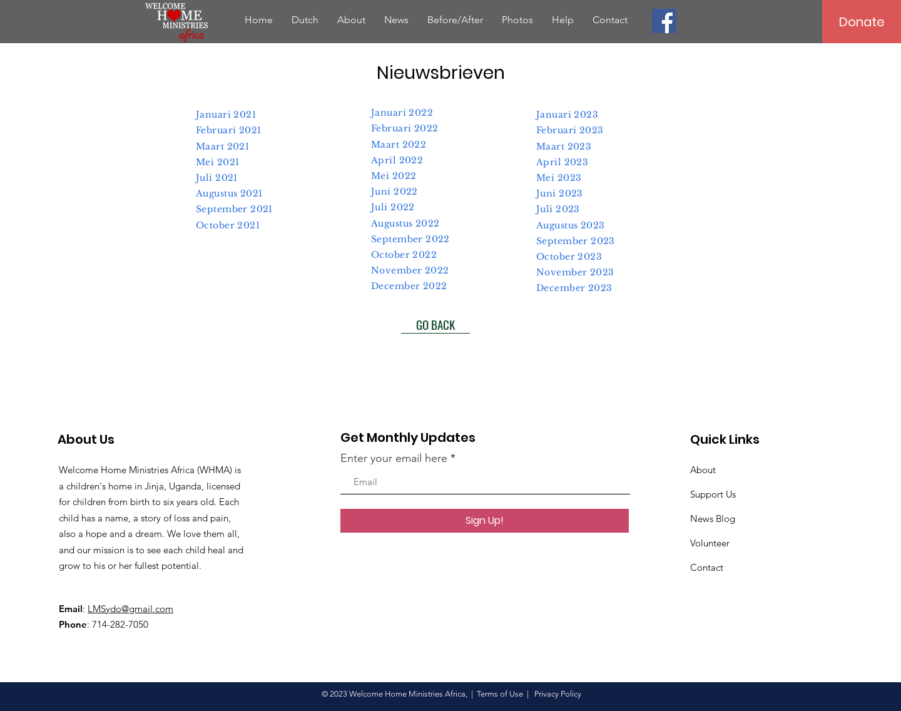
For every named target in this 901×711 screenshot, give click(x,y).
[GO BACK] (435, 324)
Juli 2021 (217, 177)
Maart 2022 (398, 144)
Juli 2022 (393, 207)
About (703, 470)
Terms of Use (500, 693)
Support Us (713, 494)
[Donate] (861, 21)
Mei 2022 (393, 176)
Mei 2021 (217, 162)
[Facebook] (664, 21)
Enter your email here (393, 458)
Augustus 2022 (405, 223)
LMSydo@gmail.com (130, 609)
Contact (706, 567)
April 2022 (397, 160)
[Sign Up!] (484, 521)
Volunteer (710, 543)
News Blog (712, 518)
